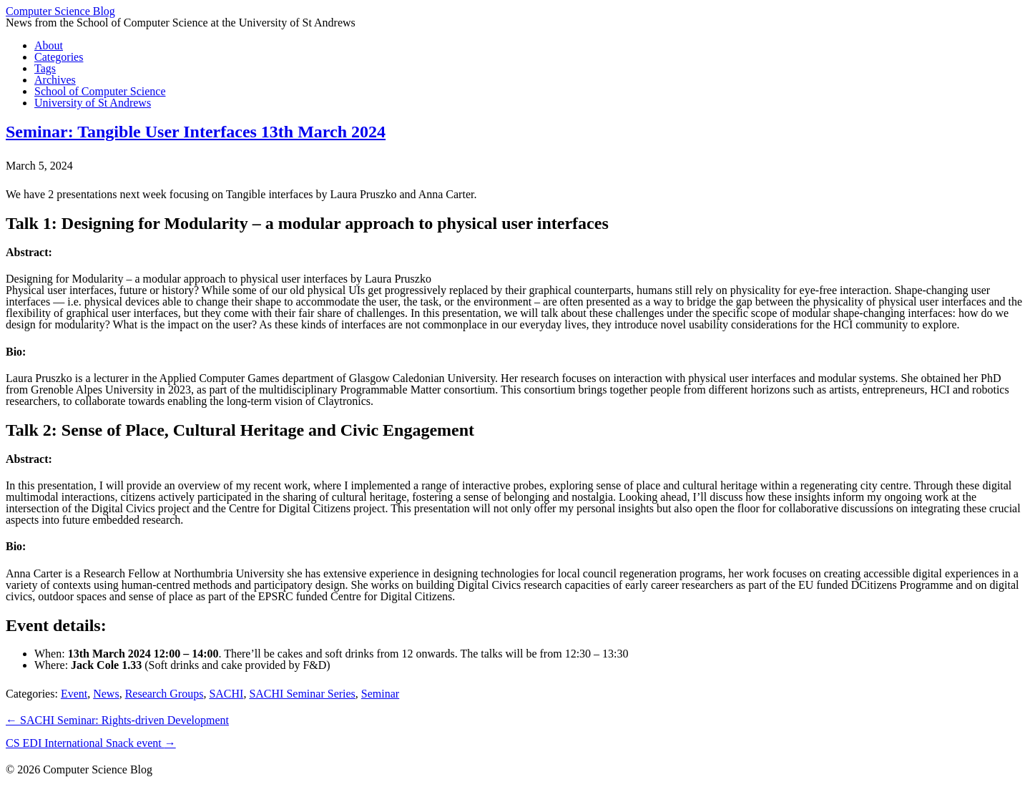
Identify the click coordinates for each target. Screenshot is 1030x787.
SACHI (226, 694)
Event (74, 694)
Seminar (380, 694)
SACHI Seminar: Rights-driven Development (117, 720)
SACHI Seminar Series (302, 694)
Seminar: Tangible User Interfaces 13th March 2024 (196, 131)
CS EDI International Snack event (91, 743)
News (106, 694)
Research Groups (164, 694)
